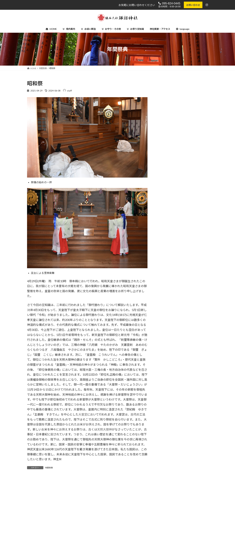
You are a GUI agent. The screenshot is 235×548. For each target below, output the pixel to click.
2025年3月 (165, 324)
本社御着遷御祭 (186, 141)
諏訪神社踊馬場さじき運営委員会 (167, 538)
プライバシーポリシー (100, 538)
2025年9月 (165, 310)
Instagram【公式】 (99, 533)
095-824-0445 (169, 3)
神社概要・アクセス (99, 544)
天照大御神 (104, 429)
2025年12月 (166, 304)
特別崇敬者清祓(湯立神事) (191, 240)
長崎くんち (165, 286)
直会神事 (182, 125)
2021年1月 (165, 383)
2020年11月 (166, 396)
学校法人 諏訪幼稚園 (162, 544)
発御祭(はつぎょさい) (189, 190)
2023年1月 (165, 357)
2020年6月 (165, 429)
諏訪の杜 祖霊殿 (160, 533)
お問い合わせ (193, 5)
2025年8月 (165, 317)
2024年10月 (166, 330)
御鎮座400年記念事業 (171, 280)
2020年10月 (166, 403)
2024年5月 (165, 350)
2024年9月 (165, 337)
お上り (181, 157)
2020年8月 (165, 416)
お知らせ (164, 266)
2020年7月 (165, 423)
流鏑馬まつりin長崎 (188, 108)
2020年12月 (166, 390)
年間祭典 (49, 467)
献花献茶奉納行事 (187, 223)
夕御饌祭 (182, 207)
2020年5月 (165, 436)
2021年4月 (165, 363)
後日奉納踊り (185, 174)
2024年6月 (165, 343)
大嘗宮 (82, 414)
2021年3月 (165, 370)
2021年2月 (165, 376)
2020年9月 (165, 410)
